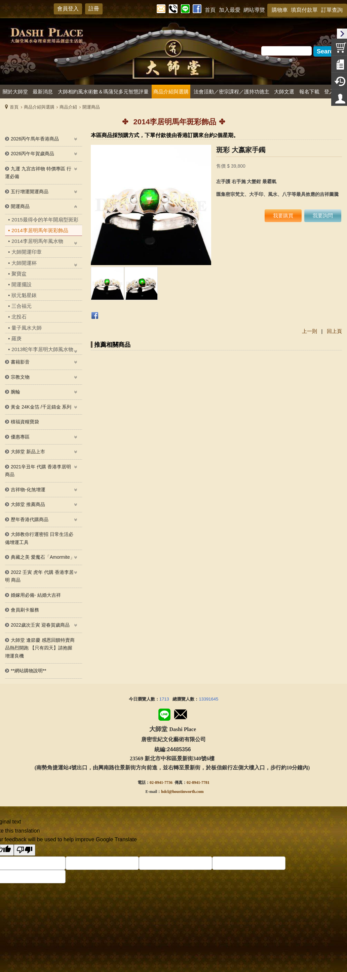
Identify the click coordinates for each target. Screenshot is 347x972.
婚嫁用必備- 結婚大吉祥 (36, 595)
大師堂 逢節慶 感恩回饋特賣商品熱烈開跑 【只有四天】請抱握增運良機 (40, 648)
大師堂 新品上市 (28, 451)
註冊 (93, 8)
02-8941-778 (197, 782)
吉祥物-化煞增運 (28, 489)
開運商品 (91, 107)
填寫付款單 (304, 10)
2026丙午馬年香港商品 (35, 138)
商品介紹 (68, 107)
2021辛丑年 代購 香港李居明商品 (38, 470)
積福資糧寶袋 (25, 421)
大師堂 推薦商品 (28, 504)
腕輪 (15, 391)
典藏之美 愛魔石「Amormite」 (43, 557)
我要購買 (283, 215)
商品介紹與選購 (39, 107)
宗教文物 (20, 377)
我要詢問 (323, 215)
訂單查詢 (332, 10)
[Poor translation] (24, 850)
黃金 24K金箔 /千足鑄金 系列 (41, 407)
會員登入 (68, 8)
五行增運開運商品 (29, 191)
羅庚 (16, 338)
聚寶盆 (19, 274)
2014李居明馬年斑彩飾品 (39, 230)
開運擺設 (21, 284)
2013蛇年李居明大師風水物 (42, 349)
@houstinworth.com (185, 791)
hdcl (164, 791)
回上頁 (334, 331)
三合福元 (21, 306)
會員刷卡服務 (25, 609)
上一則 (309, 331)
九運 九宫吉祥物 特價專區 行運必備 (38, 172)
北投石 (19, 317)
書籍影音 (20, 362)
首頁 (14, 107)
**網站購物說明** (28, 670)
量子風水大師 (26, 328)
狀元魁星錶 (24, 295)
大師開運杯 (24, 263)
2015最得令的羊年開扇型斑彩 (44, 219)
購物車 (280, 10)
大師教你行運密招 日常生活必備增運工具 (39, 538)
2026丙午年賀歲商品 (32, 153)
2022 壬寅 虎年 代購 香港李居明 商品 (39, 576)
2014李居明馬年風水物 (37, 241)
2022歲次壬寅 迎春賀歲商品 (40, 625)
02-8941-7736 (161, 782)
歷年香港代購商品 (29, 519)
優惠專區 (20, 436)
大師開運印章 (26, 252)
